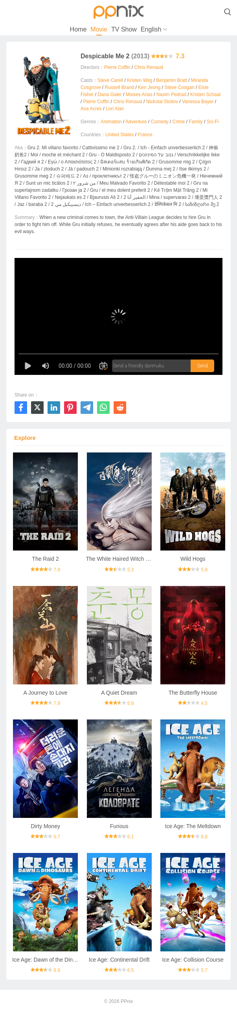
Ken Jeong (149, 87)
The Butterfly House (193, 693)
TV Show (124, 29)
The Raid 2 (45, 559)
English (151, 29)
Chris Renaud (148, 67)
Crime (179, 121)
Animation (111, 121)
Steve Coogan (180, 87)
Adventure (136, 121)
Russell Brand (119, 87)
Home (78, 29)
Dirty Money (45, 826)
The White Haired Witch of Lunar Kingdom (137, 559)
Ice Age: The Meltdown (193, 826)
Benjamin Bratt (171, 80)
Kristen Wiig (139, 80)
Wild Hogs (193, 559)
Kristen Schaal (205, 94)
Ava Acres (91, 108)
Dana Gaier (109, 94)
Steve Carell (110, 80)
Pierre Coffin (117, 67)
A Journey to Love (46, 693)
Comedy (160, 121)
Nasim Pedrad (171, 94)
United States (119, 134)
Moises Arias (139, 94)
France (145, 134)
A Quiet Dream (119, 693)
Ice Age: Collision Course (192, 960)
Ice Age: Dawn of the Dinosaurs (50, 960)
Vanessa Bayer (198, 101)
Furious (119, 826)
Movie (98, 29)
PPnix (127, 1001)
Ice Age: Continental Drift (119, 960)
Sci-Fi (213, 121)
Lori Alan (115, 108)
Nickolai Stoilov (162, 101)
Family (196, 121)
